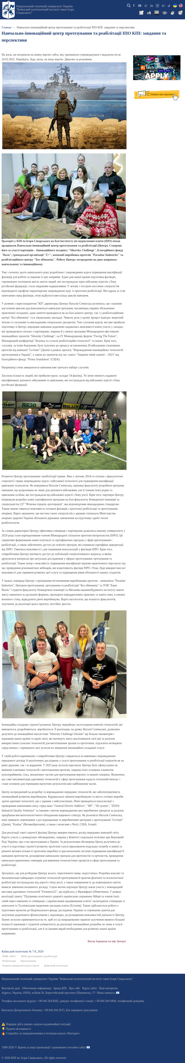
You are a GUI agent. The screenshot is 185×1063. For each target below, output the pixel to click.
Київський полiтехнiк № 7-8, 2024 (22, 951)
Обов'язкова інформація (36, 988)
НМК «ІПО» (9, 956)
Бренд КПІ (60, 988)
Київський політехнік (56, 965)
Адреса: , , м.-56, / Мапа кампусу (58, 992)
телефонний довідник (130, 1001)
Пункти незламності (18, 1028)
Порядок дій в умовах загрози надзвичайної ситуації (38, 1024)
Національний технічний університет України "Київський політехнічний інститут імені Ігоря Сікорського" (45, 9)
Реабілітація (9, 961)
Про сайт (74, 988)
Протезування (28, 961)
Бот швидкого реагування (81, 1010)
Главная (6, 27)
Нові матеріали (108, 988)
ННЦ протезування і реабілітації (39, 956)
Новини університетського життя (20, 965)
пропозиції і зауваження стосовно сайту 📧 (63, 1047)
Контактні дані (11, 988)
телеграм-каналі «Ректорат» (63, 1033)
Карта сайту (89, 988)
